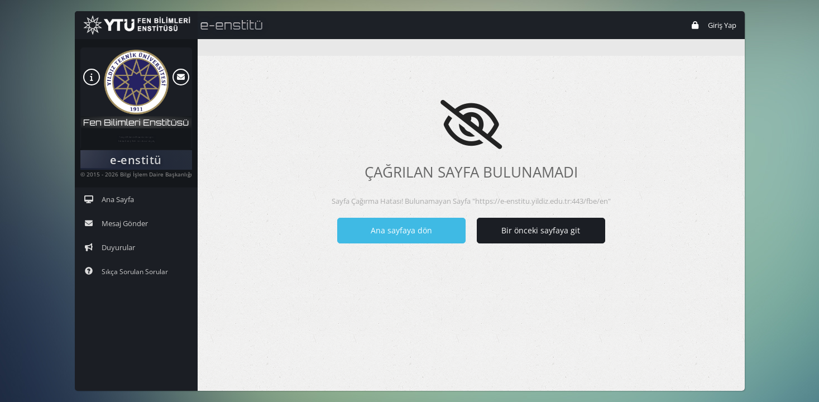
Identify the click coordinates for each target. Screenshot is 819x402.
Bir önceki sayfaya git (540, 230)
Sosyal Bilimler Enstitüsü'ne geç (136, 133)
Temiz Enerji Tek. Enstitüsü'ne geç (136, 144)
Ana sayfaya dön (401, 230)
